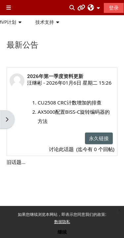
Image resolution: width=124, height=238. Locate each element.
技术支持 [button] (44, 22)
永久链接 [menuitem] (99, 138)
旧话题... (16, 162)
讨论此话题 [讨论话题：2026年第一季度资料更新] (62, 149)
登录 (114, 7)
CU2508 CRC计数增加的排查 (70, 102)
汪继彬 (34, 82)
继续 (62, 232)
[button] (94, 7)
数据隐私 (62, 221)
